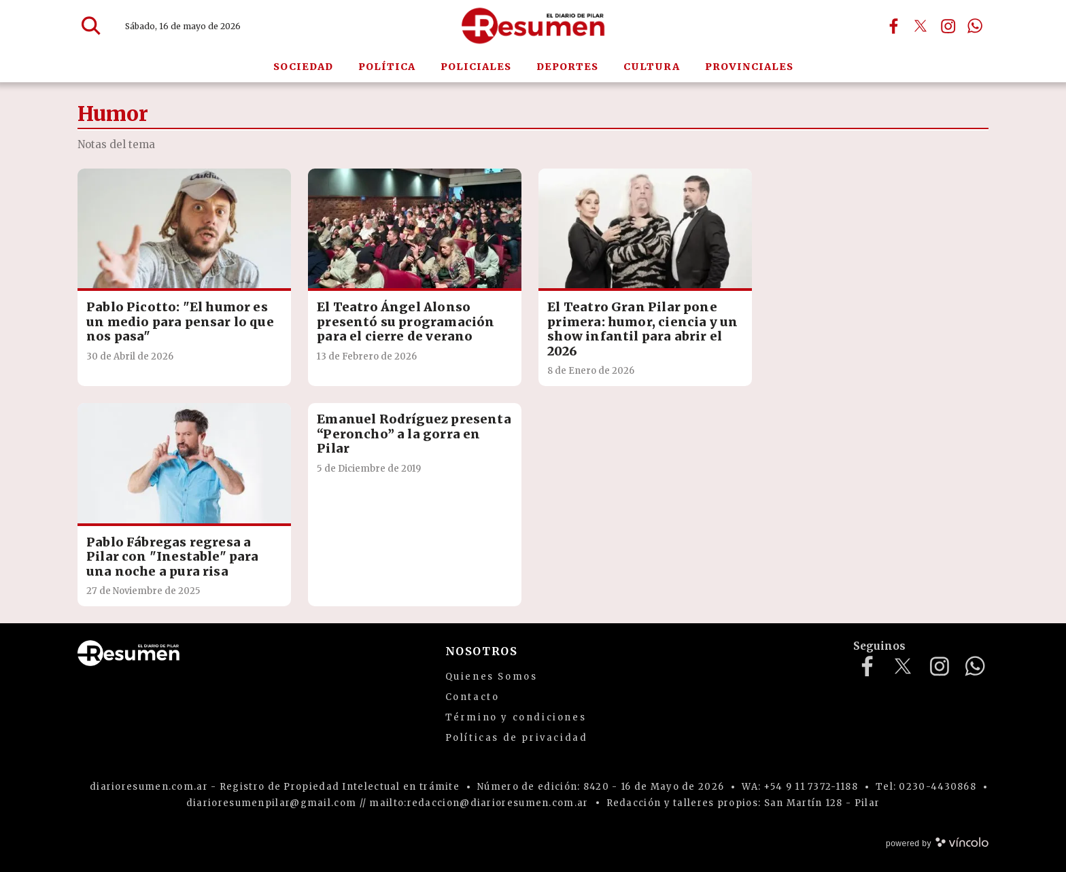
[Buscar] (91, 25)
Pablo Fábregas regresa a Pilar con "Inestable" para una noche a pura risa (172, 556)
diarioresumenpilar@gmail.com (271, 803)
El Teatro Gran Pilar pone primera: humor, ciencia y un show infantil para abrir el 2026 (642, 329)
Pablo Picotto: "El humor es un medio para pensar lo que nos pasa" (180, 321)
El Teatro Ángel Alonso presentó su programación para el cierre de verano (405, 321)
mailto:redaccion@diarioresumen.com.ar (478, 803)
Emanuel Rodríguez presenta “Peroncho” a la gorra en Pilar (414, 433)
